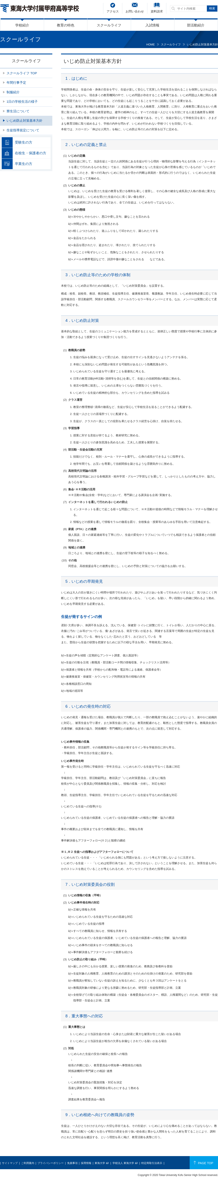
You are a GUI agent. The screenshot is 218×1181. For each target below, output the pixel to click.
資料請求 (157, 11)
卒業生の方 (23, 164)
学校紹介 (22, 25)
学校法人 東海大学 (123, 1163)
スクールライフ (109, 25)
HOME (150, 44)
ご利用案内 (27, 1163)
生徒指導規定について (23, 130)
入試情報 (152, 25)
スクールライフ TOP (22, 73)
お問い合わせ (135, 11)
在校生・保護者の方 (30, 153)
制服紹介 (13, 92)
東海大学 (100, 1163)
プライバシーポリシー (50, 1163)
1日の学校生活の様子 (22, 101)
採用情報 (86, 1163)
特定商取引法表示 (151, 1163)
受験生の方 (23, 142)
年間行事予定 (16, 82)
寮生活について (18, 111)
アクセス (113, 11)
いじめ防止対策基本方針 (25, 120)
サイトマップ (10, 1163)
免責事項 (72, 1163)
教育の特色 (65, 25)
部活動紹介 (195, 25)
